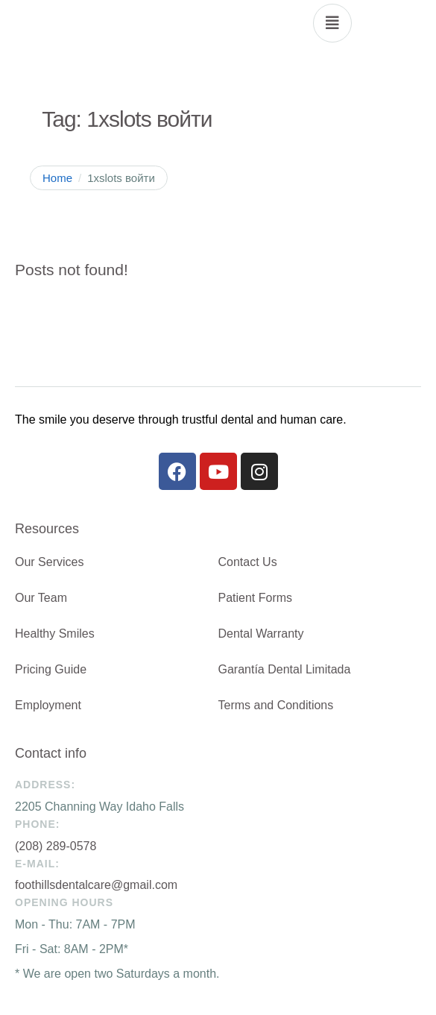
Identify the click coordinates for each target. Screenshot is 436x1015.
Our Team (41, 597)
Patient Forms (255, 597)
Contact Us (247, 562)
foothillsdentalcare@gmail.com (96, 885)
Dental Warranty (261, 633)
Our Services (49, 562)
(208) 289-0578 (55, 846)
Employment (48, 705)
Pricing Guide (50, 669)
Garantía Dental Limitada (284, 669)
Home (57, 178)
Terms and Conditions (276, 705)
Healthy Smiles (55, 633)
